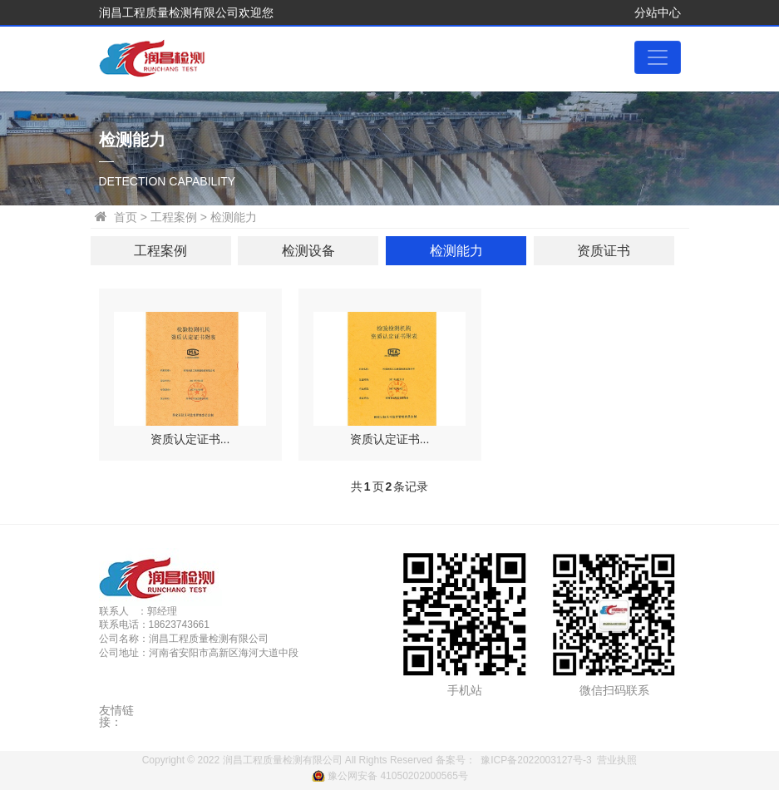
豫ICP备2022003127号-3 (536, 760)
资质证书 (603, 251)
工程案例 (160, 251)
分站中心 (657, 12)
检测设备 (308, 251)
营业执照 (617, 760)
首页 (125, 217)
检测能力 (456, 251)
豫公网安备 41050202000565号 (398, 776)
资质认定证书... (190, 438)
